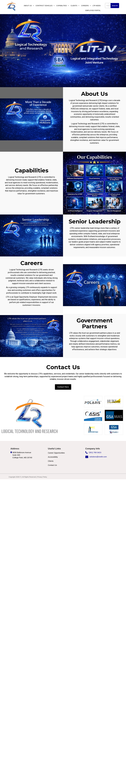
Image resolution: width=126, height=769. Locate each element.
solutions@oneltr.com (98, 456)
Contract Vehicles (45, 6)
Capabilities (62, 6)
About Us (29, 6)
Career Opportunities (56, 452)
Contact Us (52, 465)
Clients (75, 6)
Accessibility (53, 456)
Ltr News (97, 6)
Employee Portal (93, 10)
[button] (63, 386)
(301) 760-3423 (95, 452)
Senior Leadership (94, 221)
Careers (86, 6)
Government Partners (94, 323)
